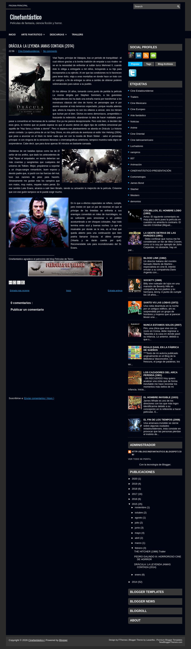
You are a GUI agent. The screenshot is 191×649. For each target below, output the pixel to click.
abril (137, 538)
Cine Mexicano (138, 103)
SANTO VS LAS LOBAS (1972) (160, 302)
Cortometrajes (138, 176)
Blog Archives (165, 64)
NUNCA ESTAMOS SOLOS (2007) (162, 324)
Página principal (18, 5)
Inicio (12, 34)
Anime (133, 127)
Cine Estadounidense (29, 51)
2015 (134, 504)
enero (138, 574)
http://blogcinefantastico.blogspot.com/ (157, 453)
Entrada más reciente (19, 290)
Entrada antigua (115, 290)
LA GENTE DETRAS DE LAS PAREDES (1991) (159, 234)
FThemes (123, 640)
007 (132, 158)
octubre (139, 512)
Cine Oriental (137, 133)
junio (137, 527)
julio (137, 522)
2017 (134, 494)
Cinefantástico (25, 16)
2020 (134, 478)
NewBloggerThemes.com (170, 642)
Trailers (77, 34)
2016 (134, 499)
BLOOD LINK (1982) (154, 258)
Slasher (134, 189)
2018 (134, 488)
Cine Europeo (137, 109)
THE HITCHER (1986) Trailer (149, 551)
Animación (136, 164)
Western (134, 195)
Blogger (166, 464)
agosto (138, 517)
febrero (139, 548)
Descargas (59, 33)
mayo (138, 532)
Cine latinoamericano (141, 140)
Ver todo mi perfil (139, 459)
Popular (135, 64)
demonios (135, 201)
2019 (134, 483)
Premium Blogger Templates (169, 640)
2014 (134, 581)
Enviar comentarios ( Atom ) (39, 398)
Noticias (134, 121)
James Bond (137, 183)
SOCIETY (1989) (152, 280)
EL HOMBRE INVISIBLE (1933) (160, 397)
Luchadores (136, 146)
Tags (148, 64)
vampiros (135, 152)
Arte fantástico (34, 33)
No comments (50, 51)
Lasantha (150, 640)
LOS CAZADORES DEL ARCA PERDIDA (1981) (160, 374)
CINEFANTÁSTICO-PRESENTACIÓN (150, 170)
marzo (138, 543)
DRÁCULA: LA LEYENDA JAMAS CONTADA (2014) (41, 46)
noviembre (140, 507)
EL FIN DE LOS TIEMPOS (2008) (161, 419)
